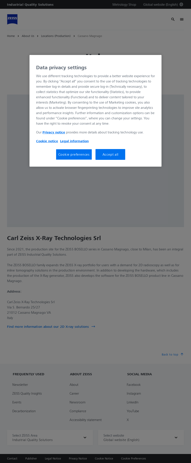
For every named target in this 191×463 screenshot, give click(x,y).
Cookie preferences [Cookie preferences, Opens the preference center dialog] (74, 154)
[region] (95, 111)
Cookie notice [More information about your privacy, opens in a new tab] (47, 141)
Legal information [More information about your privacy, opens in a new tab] (74, 141)
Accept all (110, 154)
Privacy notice (53, 132)
